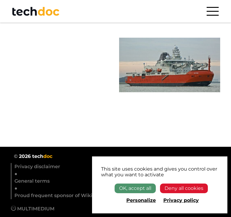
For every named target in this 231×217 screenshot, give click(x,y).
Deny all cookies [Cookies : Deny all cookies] (184, 188)
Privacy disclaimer (37, 166)
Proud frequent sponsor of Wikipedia (60, 195)
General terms (32, 181)
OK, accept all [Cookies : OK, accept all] (135, 188)
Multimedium (32, 209)
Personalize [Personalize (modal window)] (141, 200)
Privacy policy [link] (181, 200)
